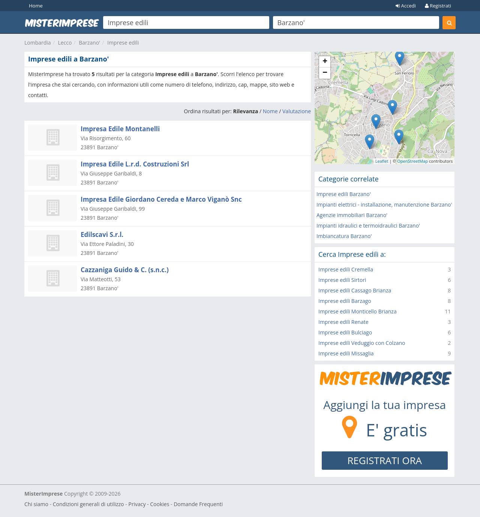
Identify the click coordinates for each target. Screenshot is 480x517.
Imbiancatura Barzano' (344, 236)
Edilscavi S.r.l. (102, 234)
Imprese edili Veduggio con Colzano (361, 342)
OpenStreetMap (412, 161)
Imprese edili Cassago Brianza (354, 290)
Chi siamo (36, 504)
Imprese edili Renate (343, 321)
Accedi (406, 5)
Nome (270, 111)
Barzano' (89, 42)
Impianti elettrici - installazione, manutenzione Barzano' (384, 204)
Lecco (65, 42)
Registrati (438, 5)
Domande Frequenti (198, 504)
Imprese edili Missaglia (346, 353)
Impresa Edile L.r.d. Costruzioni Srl (135, 164)
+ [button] (324, 61)
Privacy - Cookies (148, 504)
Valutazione (296, 111)
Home (36, 5)
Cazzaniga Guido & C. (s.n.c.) (125, 269)
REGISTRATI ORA (384, 460)
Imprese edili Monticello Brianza (357, 311)
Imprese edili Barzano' (343, 194)
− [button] (324, 73)
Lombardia (37, 42)
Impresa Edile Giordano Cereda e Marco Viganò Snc (161, 199)
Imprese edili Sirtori (342, 279)
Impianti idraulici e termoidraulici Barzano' (368, 225)
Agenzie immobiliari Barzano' (351, 215)
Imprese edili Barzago (344, 300)
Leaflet (381, 161)
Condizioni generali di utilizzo (88, 504)
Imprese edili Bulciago (345, 332)
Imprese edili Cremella (345, 269)
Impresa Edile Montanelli (120, 128)
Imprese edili (123, 42)
